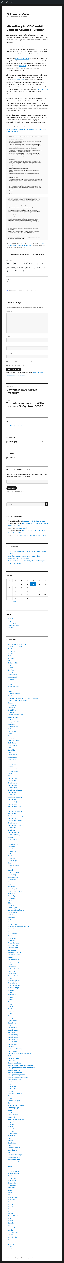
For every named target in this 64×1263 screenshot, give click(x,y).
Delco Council (12, 755)
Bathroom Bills (13, 663)
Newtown (11, 1011)
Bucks (10, 684)
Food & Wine (12, 849)
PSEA (10, 1110)
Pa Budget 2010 (13, 1028)
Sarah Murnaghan (14, 1148)
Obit (9, 1016)
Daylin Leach (12, 745)
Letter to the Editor (14, 969)
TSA (9, 1218)
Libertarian (12, 971)
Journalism (11, 940)
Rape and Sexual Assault (16, 1119)
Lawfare (10, 957)
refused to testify (42, 89)
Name (8, 336)
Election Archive (13, 832)
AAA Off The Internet (15, 646)
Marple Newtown (14, 983)
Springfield (12, 1178)
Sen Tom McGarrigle (15, 1155)
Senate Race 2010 (14, 1159)
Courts (10, 733)
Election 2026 (12, 830)
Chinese (10, 703)
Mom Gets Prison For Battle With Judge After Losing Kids (27, 561)
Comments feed (13, 625)
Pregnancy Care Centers (16, 1105)
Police (10, 1098)
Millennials (12, 995)
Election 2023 (12, 818)
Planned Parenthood (15, 1093)
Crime (10, 736)
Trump (10, 1213)
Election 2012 (12, 778)
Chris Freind (12, 705)
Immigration (12, 924)
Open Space (12, 1023)
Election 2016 (12, 788)
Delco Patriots (12, 757)
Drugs (10, 773)
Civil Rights (12, 710)
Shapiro (10, 1169)
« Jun (15, 602)
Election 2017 (12, 792)
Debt (9, 748)
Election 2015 (12, 785)
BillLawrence (12, 290)
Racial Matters (13, 1115)
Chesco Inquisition (14, 693)
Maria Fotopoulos (14, 980)
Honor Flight (12, 908)
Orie (9, 1025)
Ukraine (10, 1230)
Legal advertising (14, 959)
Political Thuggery (14, 1100)
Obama (10, 1013)
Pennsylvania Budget (15, 1063)
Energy (10, 837)
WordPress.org (13, 628)
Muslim (10, 1006)
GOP (9, 868)
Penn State (11, 1060)
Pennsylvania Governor (16, 1072)
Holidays (11, 905)
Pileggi (10, 1091)
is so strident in (18, 80)
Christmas (11, 708)
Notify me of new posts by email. (17, 365)
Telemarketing (13, 1197)
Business (11, 689)
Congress (11, 719)
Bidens (10, 668)
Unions (10, 1235)
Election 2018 (12, 795)
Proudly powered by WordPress (26, 1258)
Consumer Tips (13, 726)
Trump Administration (15, 1216)
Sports (10, 1176)
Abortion (11, 649)
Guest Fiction (12, 879)
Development (12, 764)
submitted (22, 65)
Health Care (12, 893)
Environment (12, 839)
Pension (10, 1082)
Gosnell (10, 870)
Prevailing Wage (13, 1108)
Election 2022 (12, 813)
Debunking (11, 750)
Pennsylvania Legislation (16, 1075)
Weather (11, 1244)
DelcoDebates (12, 759)
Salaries (10, 1140)
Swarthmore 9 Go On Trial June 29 (33, 521)
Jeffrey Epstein (13, 933)
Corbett (10, 729)
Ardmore (11, 658)
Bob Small (11, 679)
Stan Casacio (12, 1180)
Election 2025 (12, 828)
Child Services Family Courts (17, 700)
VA (9, 1239)
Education (11, 776)
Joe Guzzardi (12, 936)
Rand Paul (11, 1117)
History (10, 903)
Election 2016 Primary (15, 790)
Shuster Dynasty (13, 1173)
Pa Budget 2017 (13, 1044)
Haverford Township (15, 891)
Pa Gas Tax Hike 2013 (15, 1049)
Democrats (11, 762)
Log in (10, 621)
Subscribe (11, 488)
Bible (9, 665)
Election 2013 (12, 780)
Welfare (10, 1246)
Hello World (12, 898)
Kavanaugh (12, 950)
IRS (9, 931)
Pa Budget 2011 (13, 1030)
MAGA (10, 978)
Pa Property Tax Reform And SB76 (19, 1053)
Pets (9, 1084)
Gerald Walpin (13, 860)
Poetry (10, 1096)
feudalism (11, 846)
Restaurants (12, 1131)
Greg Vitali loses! (21, 528)
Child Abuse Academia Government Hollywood (23, 698)
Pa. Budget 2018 (13, 1058)
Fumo (10, 853)
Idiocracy (11, 922)
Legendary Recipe (14, 962)
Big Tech (11, 670)
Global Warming (13, 865)
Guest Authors (13, 877)
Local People (12, 973)
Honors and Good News (16, 910)
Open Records (12, 1020)
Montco (10, 999)
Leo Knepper (12, 966)
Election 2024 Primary (15, 825)
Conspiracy (11, 724)
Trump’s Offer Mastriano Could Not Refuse (33, 535)
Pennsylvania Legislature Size (18, 1077)
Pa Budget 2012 (13, 1032)
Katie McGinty (13, 948)
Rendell (10, 1126)
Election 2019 (12, 799)
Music (10, 1004)
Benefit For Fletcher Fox (16, 563)
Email (8, 345)
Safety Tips (11, 1138)
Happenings (12, 886)
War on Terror (13, 1242)
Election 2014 (12, 783)
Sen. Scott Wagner (14, 1157)
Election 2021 (12, 809)
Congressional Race (14, 722)
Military (10, 992)
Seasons (11, 1152)
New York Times (13, 1009)
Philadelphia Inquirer (15, 1089)
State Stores (12, 1185)
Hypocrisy (11, 917)
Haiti (9, 884)
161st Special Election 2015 (17, 644)
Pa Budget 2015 (13, 1039)
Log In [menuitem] (6, 2)
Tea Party (11, 1192)
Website (9, 353)
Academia (11, 651)
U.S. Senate (12, 1228)
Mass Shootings (13, 988)
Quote (10, 1112)
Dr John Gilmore (13, 771)
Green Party (12, 875)
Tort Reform (12, 1204)
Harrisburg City (13, 889)
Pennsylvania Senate (15, 1079)
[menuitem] (2, 2)
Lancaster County (14, 955)
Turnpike (11, 1223)
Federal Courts (13, 844)
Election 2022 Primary (15, 816)
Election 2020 (12, 804)
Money (10, 997)
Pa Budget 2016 (13, 1042)
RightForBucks (13, 1136)
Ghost (10, 863)
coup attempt (12, 731)
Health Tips (12, 896)
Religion (11, 1124)
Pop (9, 1103)
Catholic (11, 691)
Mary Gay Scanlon (14, 985)
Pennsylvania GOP (14, 1070)
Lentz (10, 964)
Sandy (10, 1145)
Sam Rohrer (12, 1143)
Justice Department (14, 943)
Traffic (10, 1206)
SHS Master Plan (13, 1171)
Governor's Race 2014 (15, 872)
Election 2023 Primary (15, 820)
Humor (10, 915)
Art (9, 660)
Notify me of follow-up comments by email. (20, 361)
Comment (10, 311)
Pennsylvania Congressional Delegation (21, 1065)
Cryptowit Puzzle (13, 740)
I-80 (9, 919)
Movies (10, 1002)
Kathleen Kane (13, 945)
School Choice (12, 1150)
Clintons (11, 712)
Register (11, 618)
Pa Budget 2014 (13, 1037)
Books (10, 682)
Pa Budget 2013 (13, 1035)
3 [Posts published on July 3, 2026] (33, 584)
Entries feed (12, 623)
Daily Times (12, 743)
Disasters (11, 766)
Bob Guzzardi (12, 677)
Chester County (13, 696)
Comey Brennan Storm (15, 715)
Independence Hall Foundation (18, 926)
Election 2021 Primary (15, 811)
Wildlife (10, 1249)
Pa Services (11, 1056)
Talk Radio (33, 290)
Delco (28, 290)
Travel (10, 1211)
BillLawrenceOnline (18, 14)
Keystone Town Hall (15, 952)
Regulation (11, 1122)
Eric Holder (11, 842)
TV (9, 1225)
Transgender (12, 1209)
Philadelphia (12, 1086)
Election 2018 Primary (15, 797)
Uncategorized (13, 1232)
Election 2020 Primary (15, 806)
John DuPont (12, 938)
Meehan (11, 990)
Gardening (11, 858)
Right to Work (13, 1133)
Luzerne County (13, 976)
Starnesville (12, 1183)
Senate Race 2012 (14, 1162)
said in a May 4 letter (22, 58)
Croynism (11, 738)
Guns (10, 882)
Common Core (13, 717)
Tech (9, 1195)
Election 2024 (12, 823)
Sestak (10, 1166)
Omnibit (11, 1018)
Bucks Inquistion (13, 686)
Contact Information (15, 425)
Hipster (10, 900)
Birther (10, 672)
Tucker (10, 1220)
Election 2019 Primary (15, 802)
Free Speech (12, 851)
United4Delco (12, 1237)
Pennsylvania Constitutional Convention (21, 1068)
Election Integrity (14, 835)
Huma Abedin (12, 912)
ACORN (10, 653)
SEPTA (10, 1164)
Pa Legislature (13, 1051)
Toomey (11, 1202)
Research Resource (14, 1129)
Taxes (10, 1190)
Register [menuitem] (12, 2)
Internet (11, 929)
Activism (11, 656)
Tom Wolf (11, 1199)
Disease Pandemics (14, 769)
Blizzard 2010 (12, 675)
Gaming (10, 856)
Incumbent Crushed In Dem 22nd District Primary (24, 556)
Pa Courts (11, 1046)
